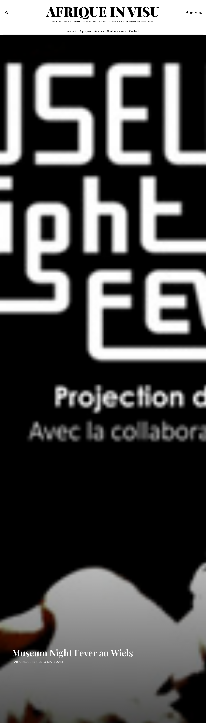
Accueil (71, 31)
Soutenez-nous (116, 31)
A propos (85, 31)
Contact (134, 31)
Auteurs (99, 31)
